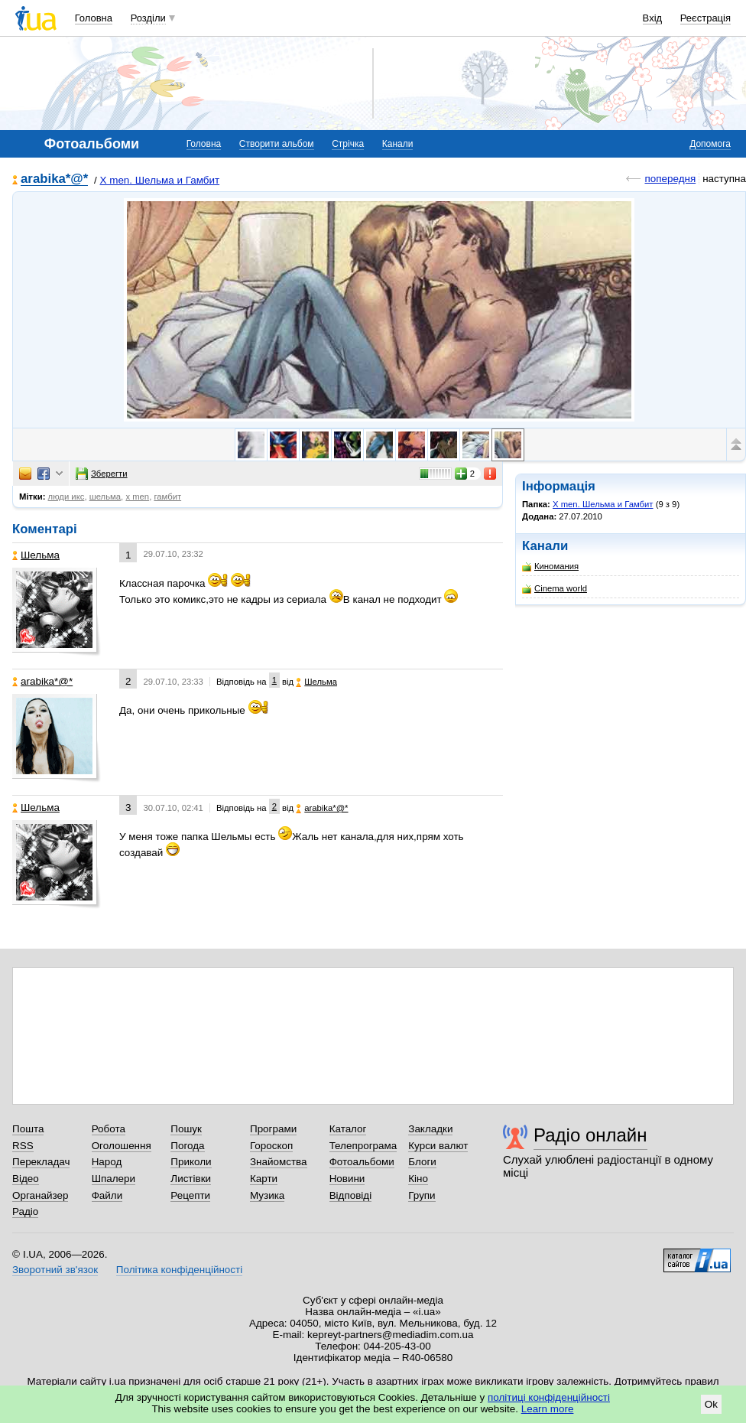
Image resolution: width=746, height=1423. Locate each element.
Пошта (28, 1129)
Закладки (430, 1129)
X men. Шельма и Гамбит (160, 180)
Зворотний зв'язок (55, 1269)
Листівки (190, 1178)
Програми (273, 1129)
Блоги (422, 1161)
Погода (187, 1145)
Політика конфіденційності (179, 1269)
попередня (670, 178)
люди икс (66, 496)
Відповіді (350, 1195)
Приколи (190, 1161)
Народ (107, 1161)
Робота (108, 1129)
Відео (25, 1178)
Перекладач (41, 1161)
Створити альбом (276, 143)
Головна (93, 18)
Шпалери (113, 1178)
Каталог (348, 1129)
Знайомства (278, 1161)
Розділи (148, 18)
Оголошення (121, 1145)
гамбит (167, 496)
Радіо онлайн (590, 1135)
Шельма (36, 555)
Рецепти (190, 1195)
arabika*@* (54, 179)
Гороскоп (271, 1145)
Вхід (653, 18)
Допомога (710, 143)
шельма (105, 496)
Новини (347, 1178)
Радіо (25, 1211)
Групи (421, 1195)
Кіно (418, 1178)
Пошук (186, 1129)
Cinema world (554, 589)
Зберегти (102, 473)
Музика (267, 1195)
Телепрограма (363, 1145)
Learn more (547, 1409)
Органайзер (40, 1195)
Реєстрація (705, 18)
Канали (398, 143)
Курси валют (438, 1145)
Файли (107, 1195)
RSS (23, 1145)
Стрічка (348, 143)
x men (137, 496)
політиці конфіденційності (549, 1397)
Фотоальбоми (361, 1161)
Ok (711, 1404)
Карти (263, 1178)
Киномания (550, 566)
